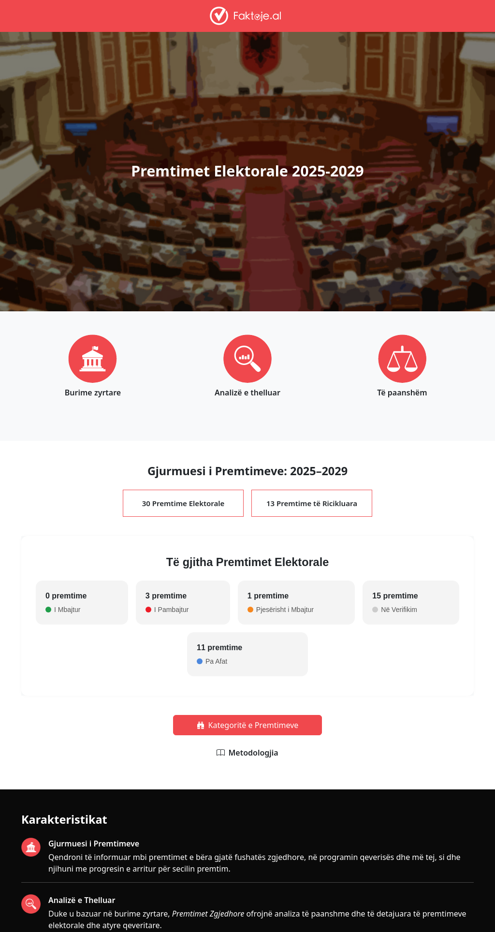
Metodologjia (253, 752)
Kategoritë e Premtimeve (248, 725)
